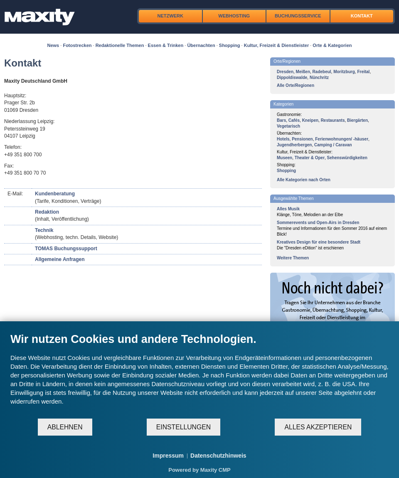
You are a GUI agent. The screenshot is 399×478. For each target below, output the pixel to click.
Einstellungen (183, 427)
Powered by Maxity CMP (199, 470)
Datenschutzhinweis (218, 455)
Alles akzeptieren (318, 427)
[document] (199, 375)
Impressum (168, 455)
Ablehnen (65, 427)
